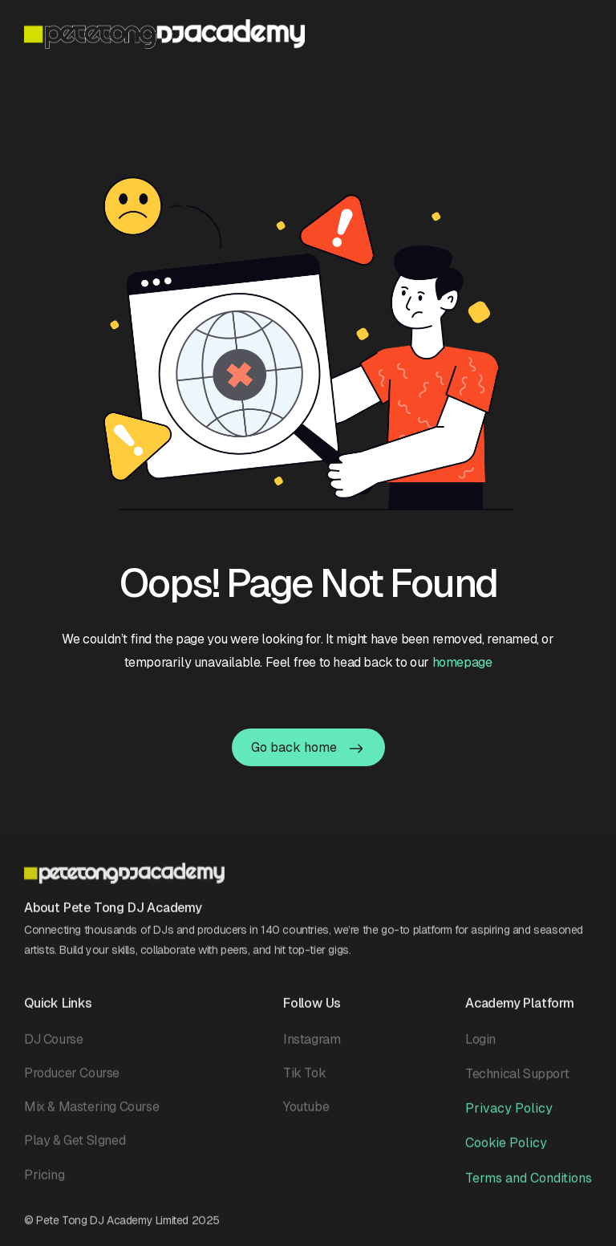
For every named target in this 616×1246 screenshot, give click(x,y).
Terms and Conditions (528, 1185)
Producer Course (72, 1080)
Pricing (44, 1182)
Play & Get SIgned (74, 1147)
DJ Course (53, 1046)
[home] (164, 34)
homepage (462, 662)
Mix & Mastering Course (91, 1114)
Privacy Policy (509, 1115)
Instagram (311, 1046)
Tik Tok (304, 1080)
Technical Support (517, 1081)
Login (480, 1046)
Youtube (306, 1114)
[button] (582, 33)
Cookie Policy (506, 1150)
